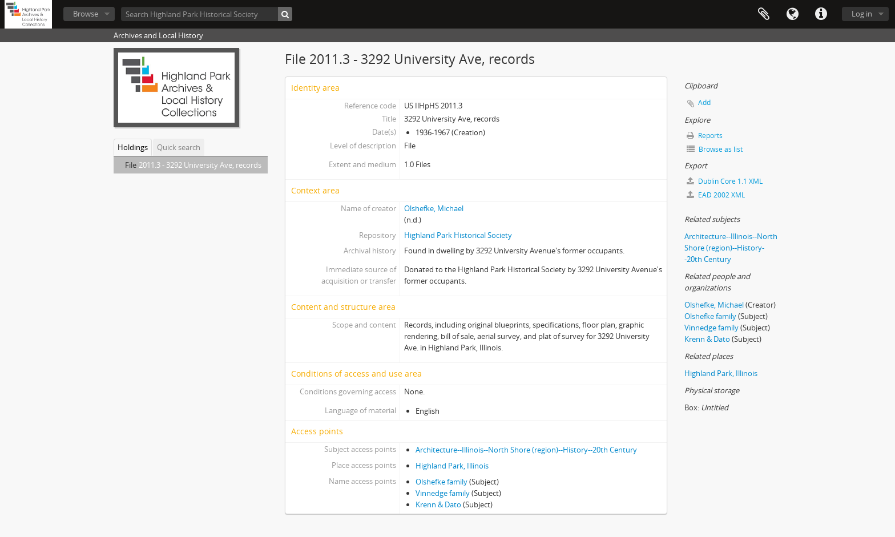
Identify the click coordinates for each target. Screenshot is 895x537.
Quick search (178, 147)
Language (792, 14)
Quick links (821, 14)
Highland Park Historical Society (458, 235)
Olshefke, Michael (433, 208)
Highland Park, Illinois (452, 466)
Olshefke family (441, 482)
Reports (705, 135)
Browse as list (715, 149)
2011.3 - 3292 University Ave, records (200, 165)
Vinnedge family (443, 493)
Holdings (133, 147)
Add (704, 102)
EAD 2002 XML (716, 195)
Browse (85, 14)
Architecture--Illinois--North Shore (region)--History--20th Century (526, 450)
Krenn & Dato (438, 504)
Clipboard (763, 14)
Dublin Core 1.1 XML (725, 181)
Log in (862, 14)
